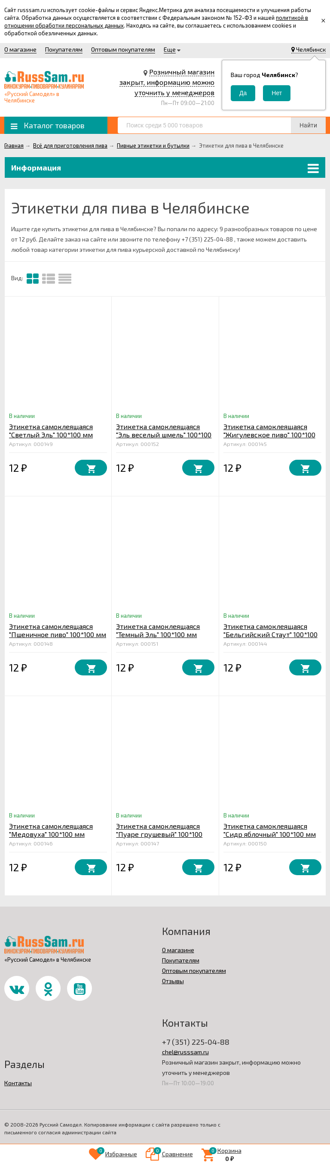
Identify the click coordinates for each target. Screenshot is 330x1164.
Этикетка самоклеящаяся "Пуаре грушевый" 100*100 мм (159, 834)
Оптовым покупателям (123, 49)
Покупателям (63, 49)
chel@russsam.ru (185, 1052)
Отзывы (173, 980)
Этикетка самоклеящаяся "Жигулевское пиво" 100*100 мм (269, 434)
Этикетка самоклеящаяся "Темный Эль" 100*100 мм (158, 630)
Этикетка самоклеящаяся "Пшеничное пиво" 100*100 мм (57, 630)
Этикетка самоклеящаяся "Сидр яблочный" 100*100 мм (269, 830)
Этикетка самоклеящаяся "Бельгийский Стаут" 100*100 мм (270, 634)
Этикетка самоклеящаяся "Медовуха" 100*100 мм (51, 830)
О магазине (20, 49)
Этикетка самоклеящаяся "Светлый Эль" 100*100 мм (51, 430)
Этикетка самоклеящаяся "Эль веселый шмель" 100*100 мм (163, 434)
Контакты (18, 1083)
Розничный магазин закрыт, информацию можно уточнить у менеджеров (166, 82)
